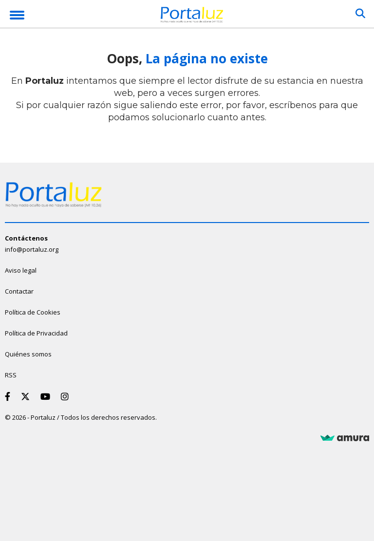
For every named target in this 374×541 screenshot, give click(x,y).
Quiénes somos (28, 354)
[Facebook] (9, 396)
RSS (11, 375)
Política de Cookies (32, 312)
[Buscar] (360, 13)
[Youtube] (47, 396)
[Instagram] (67, 396)
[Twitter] (27, 396)
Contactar (19, 291)
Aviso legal (21, 270)
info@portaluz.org (31, 249)
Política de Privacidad (36, 333)
